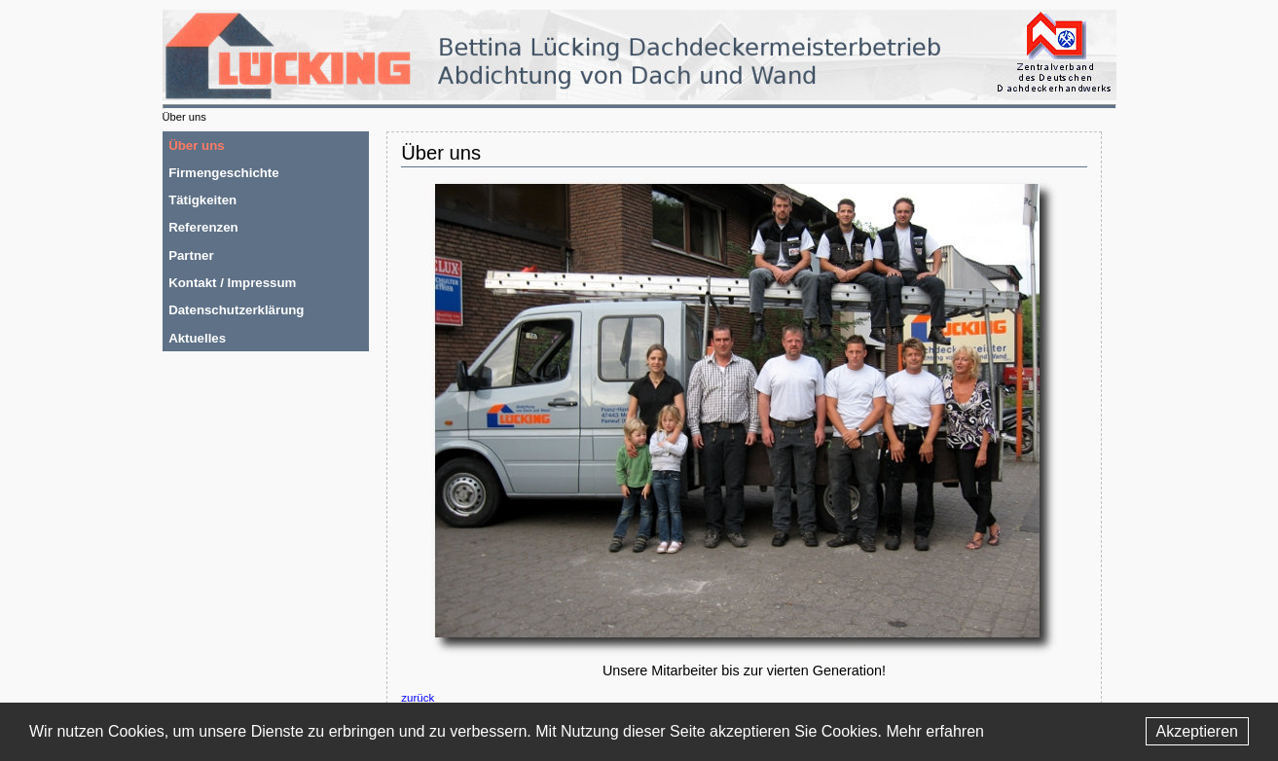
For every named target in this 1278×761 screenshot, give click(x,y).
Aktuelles (197, 338)
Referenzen (203, 227)
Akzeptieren (1197, 731)
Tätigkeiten (202, 200)
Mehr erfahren (935, 731)
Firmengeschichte (223, 172)
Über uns (196, 145)
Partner (190, 255)
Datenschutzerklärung (236, 310)
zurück (417, 698)
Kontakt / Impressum (232, 282)
